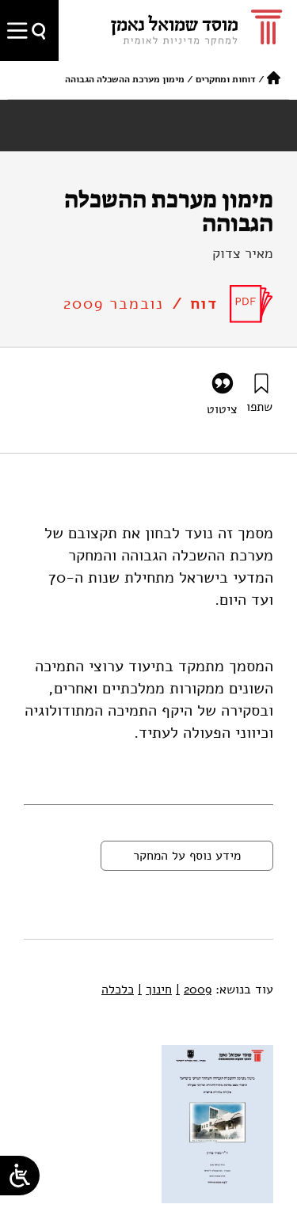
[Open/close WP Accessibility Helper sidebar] (20, 1175)
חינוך (155, 989)
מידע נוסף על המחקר (187, 855)
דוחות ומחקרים (226, 79)
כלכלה (117, 989)
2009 (193, 989)
